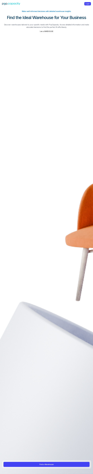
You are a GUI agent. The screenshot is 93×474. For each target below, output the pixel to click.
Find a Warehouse (46, 464)
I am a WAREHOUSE (46, 31)
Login (88, 4)
